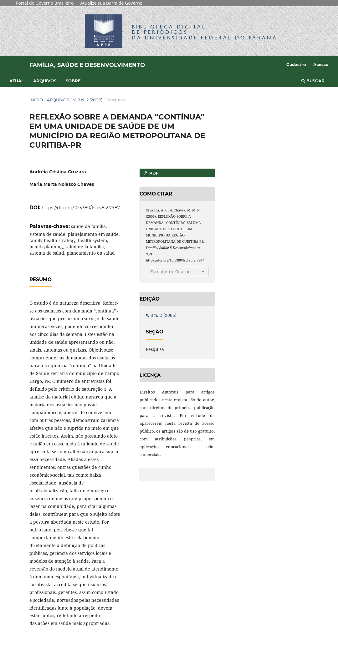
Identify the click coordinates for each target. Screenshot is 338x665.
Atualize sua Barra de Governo (111, 3)
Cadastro (296, 64)
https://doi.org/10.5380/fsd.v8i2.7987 (81, 208)
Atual (16, 80)
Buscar (313, 80)
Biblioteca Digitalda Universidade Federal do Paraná (205, 32)
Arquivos (44, 80)
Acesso (321, 64)
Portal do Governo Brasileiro (45, 3)
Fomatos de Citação (170, 271)
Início (36, 99)
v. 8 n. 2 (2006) (87, 99)
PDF (153, 172)
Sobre (73, 80)
